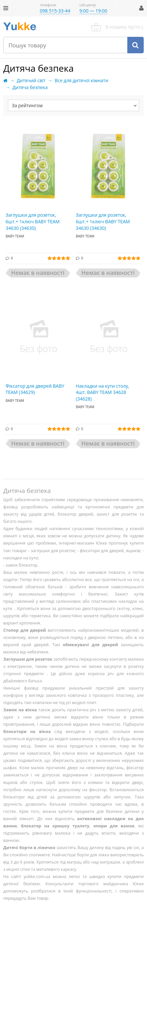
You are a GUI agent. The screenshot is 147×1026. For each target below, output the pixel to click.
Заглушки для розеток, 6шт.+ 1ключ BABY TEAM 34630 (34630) (33, 221)
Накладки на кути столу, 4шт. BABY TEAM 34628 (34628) (102, 392)
